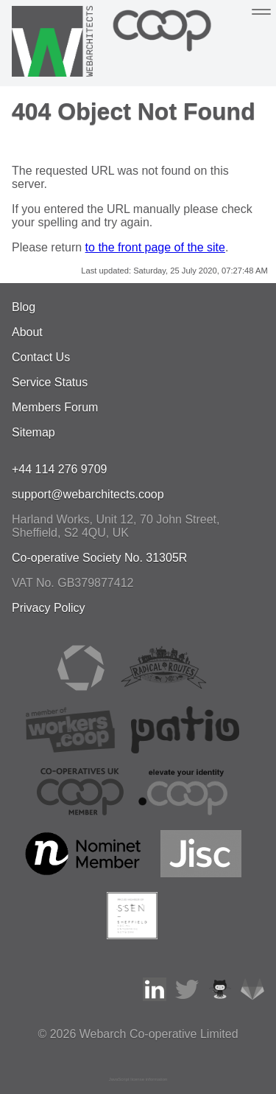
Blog (23, 307)
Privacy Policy (48, 608)
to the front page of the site (155, 247)
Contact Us (41, 357)
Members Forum (55, 407)
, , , (116, 526)
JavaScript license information (138, 1079)
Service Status (50, 382)
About (27, 332)
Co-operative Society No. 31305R (99, 557)
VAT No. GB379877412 (72, 582)
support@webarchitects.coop (88, 494)
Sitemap (33, 432)
